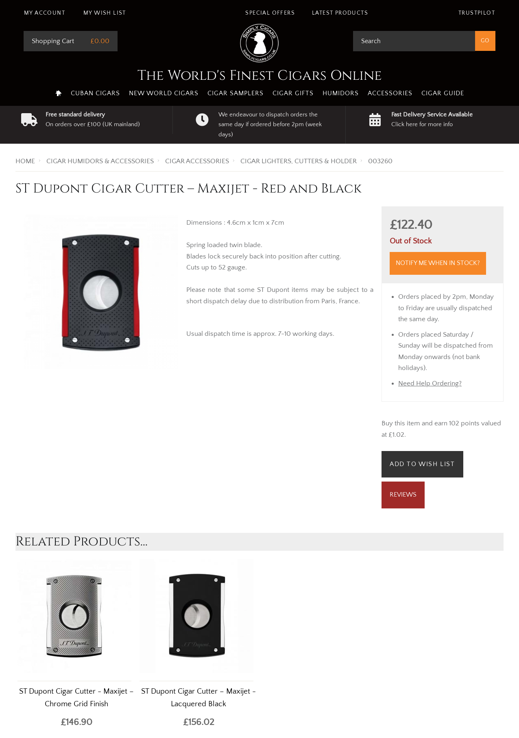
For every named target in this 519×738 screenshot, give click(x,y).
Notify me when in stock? (438, 263)
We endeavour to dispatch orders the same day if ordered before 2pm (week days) (270, 124)
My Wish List (104, 13)
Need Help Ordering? (430, 383)
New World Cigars (163, 93)
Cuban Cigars (95, 93)
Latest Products (340, 13)
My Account (44, 13)
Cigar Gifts (293, 93)
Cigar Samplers (235, 93)
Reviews (403, 494)
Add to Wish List (422, 464)
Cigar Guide (442, 93)
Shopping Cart (53, 41)
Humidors (341, 93)
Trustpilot (476, 13)
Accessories (390, 93)
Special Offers (270, 13)
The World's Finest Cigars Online (259, 75)
